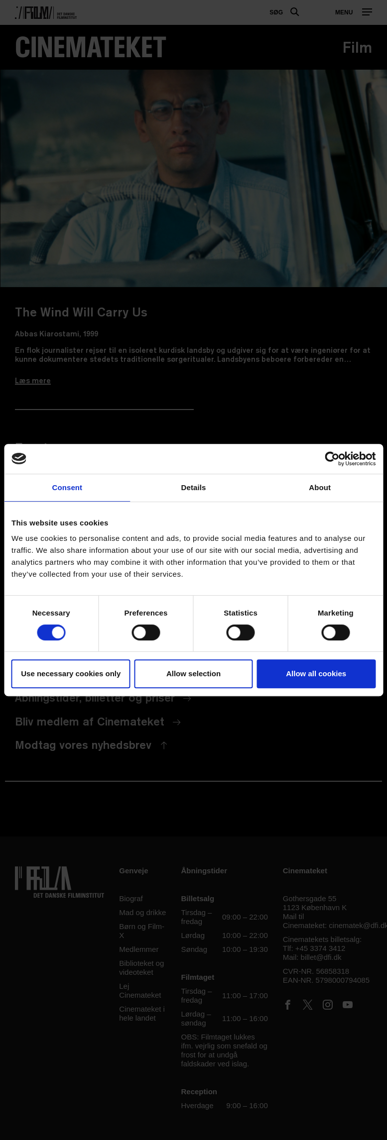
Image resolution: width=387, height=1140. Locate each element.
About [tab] (320, 487)
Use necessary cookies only (71, 673)
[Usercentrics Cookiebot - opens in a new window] (332, 458)
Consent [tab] (67, 487)
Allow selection (193, 673)
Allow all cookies (316, 673)
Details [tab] (193, 487)
